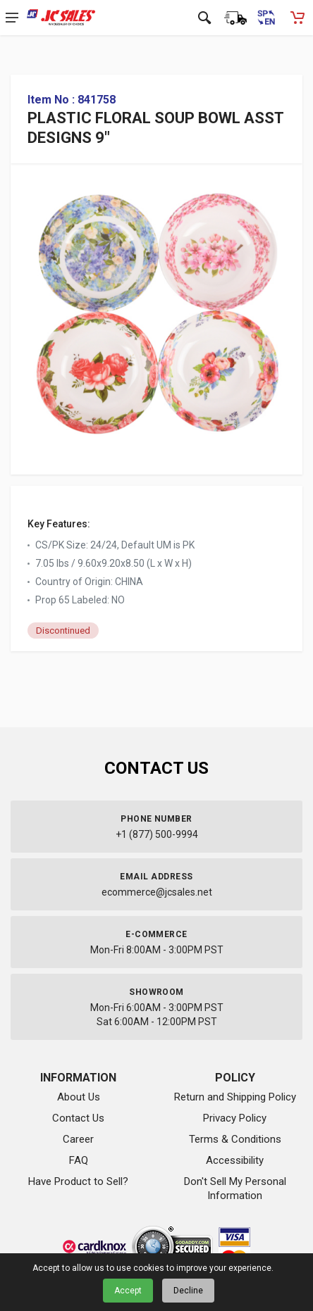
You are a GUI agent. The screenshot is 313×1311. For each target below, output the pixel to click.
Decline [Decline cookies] (188, 1291)
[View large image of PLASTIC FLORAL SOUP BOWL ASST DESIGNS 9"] (156, 309)
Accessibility (235, 1160)
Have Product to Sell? (78, 1181)
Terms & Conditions (235, 1139)
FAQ (78, 1160)
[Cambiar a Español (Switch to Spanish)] (266, 17)
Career (78, 1139)
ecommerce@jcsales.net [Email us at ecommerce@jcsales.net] (157, 892)
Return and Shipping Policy (235, 1097)
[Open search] (204, 17)
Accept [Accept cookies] (128, 1291)
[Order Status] (235, 17)
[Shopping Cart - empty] (297, 17)
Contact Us (78, 1118)
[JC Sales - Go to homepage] (61, 17)
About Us (78, 1097)
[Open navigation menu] (12, 17)
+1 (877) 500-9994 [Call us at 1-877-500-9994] (157, 834)
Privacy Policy (234, 1118)
